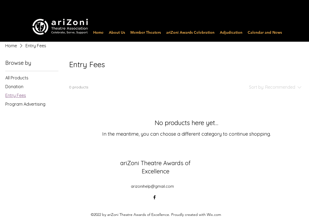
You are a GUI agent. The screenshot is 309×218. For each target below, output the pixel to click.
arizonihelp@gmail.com (152, 186)
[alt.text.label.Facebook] (154, 197)
